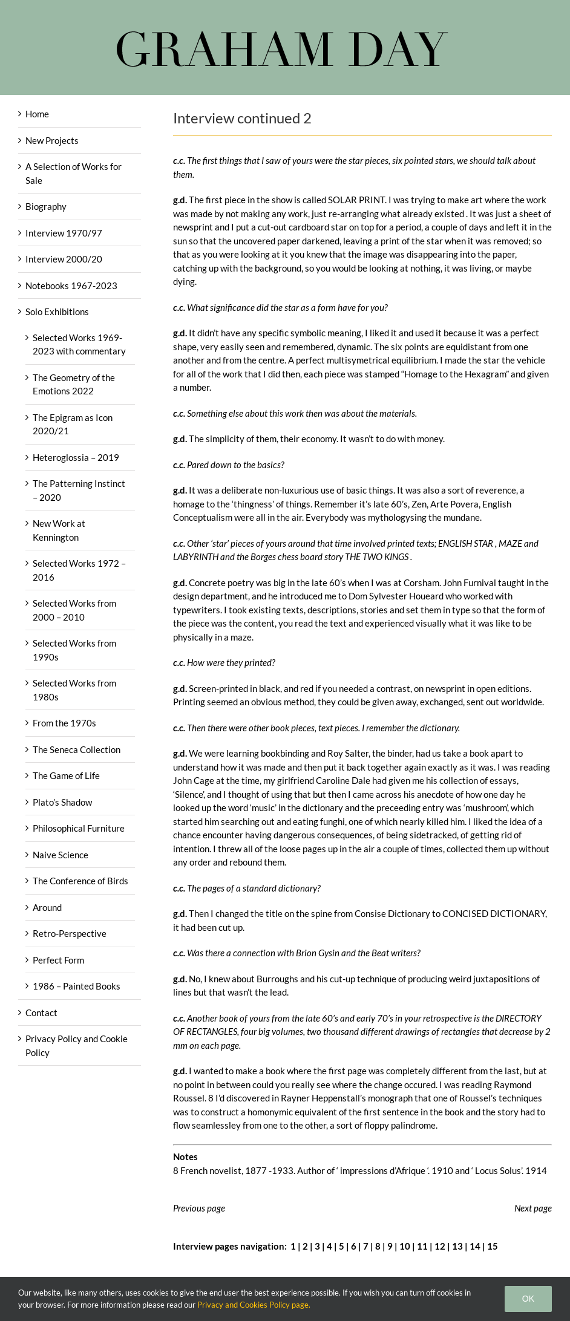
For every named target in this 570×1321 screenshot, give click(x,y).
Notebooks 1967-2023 (71, 285)
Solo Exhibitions (57, 311)
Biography (46, 206)
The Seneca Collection (76, 749)
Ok (528, 1298)
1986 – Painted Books (76, 985)
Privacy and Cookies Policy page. (253, 1305)
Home (37, 113)
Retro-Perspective (69, 933)
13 (457, 1246)
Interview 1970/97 (63, 232)
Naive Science (60, 854)
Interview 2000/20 (63, 258)
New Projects (52, 140)
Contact (41, 1012)
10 (404, 1246)
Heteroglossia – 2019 (76, 457)
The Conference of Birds (80, 880)
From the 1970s (64, 722)
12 (439, 1246)
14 (475, 1246)
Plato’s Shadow (62, 802)
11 (422, 1246)
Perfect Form (58, 959)
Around (47, 907)
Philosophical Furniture (79, 828)
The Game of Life (66, 775)
